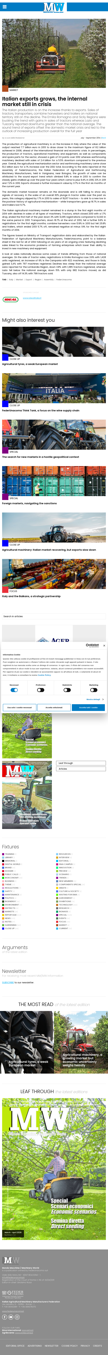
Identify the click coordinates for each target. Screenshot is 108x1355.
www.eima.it (27, 1330)
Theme (8, 884)
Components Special (70, 884)
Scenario (64, 874)
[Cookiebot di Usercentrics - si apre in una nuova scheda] (88, 645)
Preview (63, 871)
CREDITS (97, 1345)
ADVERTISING (35, 1345)
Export (29, 280)
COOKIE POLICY (70, 1345)
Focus (62, 921)
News (8, 918)
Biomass (63, 911)
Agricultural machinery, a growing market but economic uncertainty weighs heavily (82, 1060)
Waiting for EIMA (68, 894)
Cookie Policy (44, 675)
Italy (11, 280)
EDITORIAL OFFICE (15, 1345)
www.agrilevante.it (24, 1332)
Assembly (49, 280)
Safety (8, 891)
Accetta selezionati (54, 707)
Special (63, 914)
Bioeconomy (12, 877)
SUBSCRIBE (8, 982)
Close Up (9, 928)
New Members (66, 881)
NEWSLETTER (51, 1345)
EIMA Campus (66, 864)
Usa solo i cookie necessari (19, 707)
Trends (62, 877)
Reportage (10, 914)
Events (62, 918)
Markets (9, 911)
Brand (8, 867)
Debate (62, 887)
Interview (64, 857)
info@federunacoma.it (13, 1277)
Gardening (10, 925)
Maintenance (12, 894)
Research (64, 908)
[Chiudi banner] (104, 645)
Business (9, 881)
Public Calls (11, 874)
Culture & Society (69, 891)
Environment (12, 904)
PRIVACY (85, 1345)
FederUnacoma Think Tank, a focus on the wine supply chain (40, 410)
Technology (66, 904)
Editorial (64, 860)
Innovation (65, 867)
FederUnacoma (64, 280)
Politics (9, 898)
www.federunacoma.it (13, 1311)
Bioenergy (10, 901)
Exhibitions (65, 901)
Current (63, 928)
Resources (65, 854)
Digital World (12, 864)
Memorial (10, 860)
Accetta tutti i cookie (88, 707)
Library (9, 857)
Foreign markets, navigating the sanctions (29, 503)
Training (9, 854)
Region (38, 280)
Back (104, 138)
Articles (63, 768)
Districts (10, 908)
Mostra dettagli (93, 699)
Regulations (11, 887)
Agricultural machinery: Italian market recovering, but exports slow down (49, 550)
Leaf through (66, 763)
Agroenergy (65, 898)
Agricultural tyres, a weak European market (30, 364)
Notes (8, 921)
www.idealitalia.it (32, 298)
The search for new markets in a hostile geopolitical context (40, 457)
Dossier (9, 871)
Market (19, 280)
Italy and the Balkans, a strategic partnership (31, 596)
